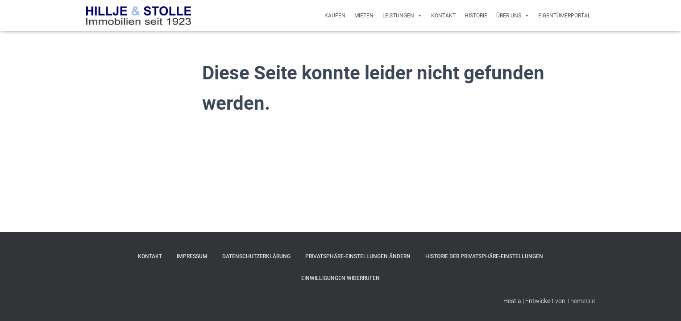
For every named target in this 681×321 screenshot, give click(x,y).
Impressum (192, 256)
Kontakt (443, 15)
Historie (476, 15)
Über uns (512, 15)
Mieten (364, 15)
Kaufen (334, 15)
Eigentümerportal (564, 15)
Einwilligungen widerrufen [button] (340, 278)
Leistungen (402, 15)
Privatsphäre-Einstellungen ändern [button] (358, 256)
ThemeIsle (581, 301)
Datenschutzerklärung (256, 256)
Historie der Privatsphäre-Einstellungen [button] (484, 256)
